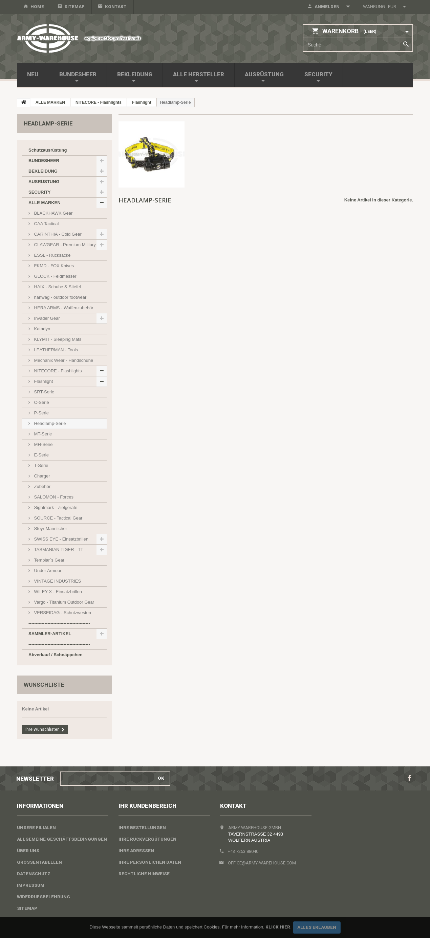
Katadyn (41, 328)
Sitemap (74, 6)
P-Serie (41, 412)
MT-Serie (42, 433)
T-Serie (40, 465)
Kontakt (116, 6)
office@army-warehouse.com (262, 862)
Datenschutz (33, 873)
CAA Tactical (46, 223)
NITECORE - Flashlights (57, 370)
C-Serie (41, 402)
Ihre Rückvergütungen (147, 839)
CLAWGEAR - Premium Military (64, 244)
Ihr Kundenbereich (147, 805)
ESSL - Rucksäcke (52, 255)
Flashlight (43, 381)
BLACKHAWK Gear (52, 213)
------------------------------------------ (59, 623)
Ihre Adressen (136, 850)
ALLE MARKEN (44, 202)
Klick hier (277, 927)
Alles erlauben (316, 927)
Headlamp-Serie (49, 423)
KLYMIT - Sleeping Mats (57, 339)
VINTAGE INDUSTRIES (57, 581)
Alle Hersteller (198, 74)
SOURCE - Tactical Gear (57, 518)
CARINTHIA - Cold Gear (57, 234)
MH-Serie (43, 444)
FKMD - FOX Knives (53, 265)
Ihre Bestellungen (142, 827)
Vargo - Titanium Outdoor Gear (63, 602)
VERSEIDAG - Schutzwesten (62, 612)
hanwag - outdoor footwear (59, 297)
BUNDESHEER (77, 74)
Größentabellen (39, 862)
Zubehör (41, 486)
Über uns (28, 850)
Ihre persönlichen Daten (150, 862)
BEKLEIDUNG (134, 74)
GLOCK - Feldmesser (55, 276)
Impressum (30, 885)
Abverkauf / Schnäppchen (55, 654)
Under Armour (47, 570)
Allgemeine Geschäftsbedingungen (62, 839)
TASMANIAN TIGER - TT (58, 549)
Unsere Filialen (36, 827)
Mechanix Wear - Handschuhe (63, 360)
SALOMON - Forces (53, 497)
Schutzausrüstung (47, 150)
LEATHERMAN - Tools (55, 349)
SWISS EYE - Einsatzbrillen (60, 539)
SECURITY (318, 74)
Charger (41, 475)
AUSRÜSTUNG (264, 74)
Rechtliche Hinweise (144, 873)
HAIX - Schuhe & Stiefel (57, 286)
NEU (33, 74)
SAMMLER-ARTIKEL (49, 633)
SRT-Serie (43, 391)
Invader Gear (46, 318)
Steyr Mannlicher (50, 528)
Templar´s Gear (48, 560)
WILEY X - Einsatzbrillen (57, 591)
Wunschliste (44, 684)
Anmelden (327, 6)
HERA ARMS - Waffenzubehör (63, 307)
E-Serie (41, 454)
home (37, 6)
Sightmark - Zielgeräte (55, 507)
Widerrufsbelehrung (43, 896)
